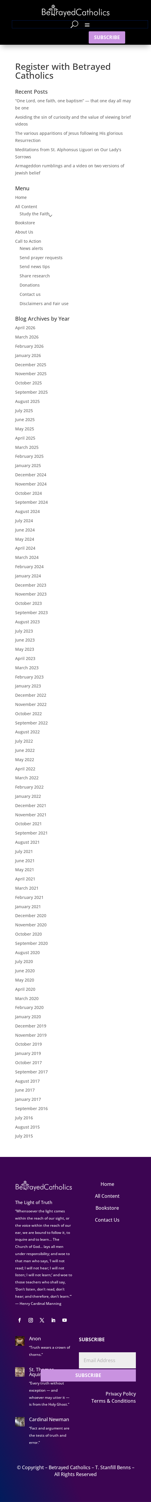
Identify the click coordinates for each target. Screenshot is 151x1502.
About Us (24, 232)
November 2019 (31, 1035)
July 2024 (24, 520)
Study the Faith (35, 214)
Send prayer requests (41, 257)
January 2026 (28, 355)
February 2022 (29, 787)
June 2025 (25, 419)
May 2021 (24, 869)
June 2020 (25, 970)
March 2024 (27, 557)
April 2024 (25, 548)
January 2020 (28, 1016)
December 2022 (30, 695)
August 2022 (27, 732)
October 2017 (28, 1062)
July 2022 (24, 741)
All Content (26, 206)
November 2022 (31, 704)
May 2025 (24, 429)
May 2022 (24, 759)
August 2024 (27, 511)
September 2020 (31, 943)
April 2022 (25, 769)
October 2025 (28, 383)
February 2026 (29, 346)
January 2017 (28, 1099)
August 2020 (27, 952)
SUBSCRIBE (107, 37)
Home (21, 197)
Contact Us (107, 1220)
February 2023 (29, 677)
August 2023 (27, 622)
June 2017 (25, 1090)
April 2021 (25, 879)
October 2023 (28, 603)
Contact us (30, 294)
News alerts (31, 248)
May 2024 (24, 539)
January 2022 (28, 796)
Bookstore (25, 222)
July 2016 (24, 1118)
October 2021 (28, 823)
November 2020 (31, 925)
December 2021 (30, 805)
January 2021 (28, 906)
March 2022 (27, 778)
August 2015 (27, 1127)
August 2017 (27, 1081)
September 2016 (31, 1108)
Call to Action (28, 241)
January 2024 (28, 576)
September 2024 (31, 502)
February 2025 (29, 456)
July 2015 (24, 1136)
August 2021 (27, 842)
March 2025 (27, 447)
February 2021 (29, 897)
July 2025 (24, 410)
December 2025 (30, 364)
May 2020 (24, 980)
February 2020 (29, 1007)
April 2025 (25, 438)
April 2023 (25, 658)
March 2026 (27, 337)
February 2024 (29, 566)
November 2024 (31, 484)
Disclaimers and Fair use (44, 303)
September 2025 (31, 392)
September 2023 (31, 612)
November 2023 (31, 594)
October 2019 (28, 1044)
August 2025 (27, 401)
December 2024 (30, 475)
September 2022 (31, 723)
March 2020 (27, 998)
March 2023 (27, 667)
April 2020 (25, 989)
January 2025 (28, 465)
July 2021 (24, 851)
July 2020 (24, 961)
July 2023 (24, 631)
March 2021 (27, 888)
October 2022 (28, 713)
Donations (30, 285)
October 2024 (28, 493)
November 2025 (31, 373)
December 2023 (30, 585)
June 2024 (25, 530)
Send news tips (35, 266)
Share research (35, 276)
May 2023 (24, 649)
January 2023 (28, 686)
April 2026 (25, 327)
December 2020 (30, 915)
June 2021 (25, 860)
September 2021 (31, 833)
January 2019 (28, 1053)
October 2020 (28, 934)
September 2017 (31, 1072)
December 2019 (30, 1026)
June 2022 (25, 750)
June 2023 (25, 640)
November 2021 (31, 815)
